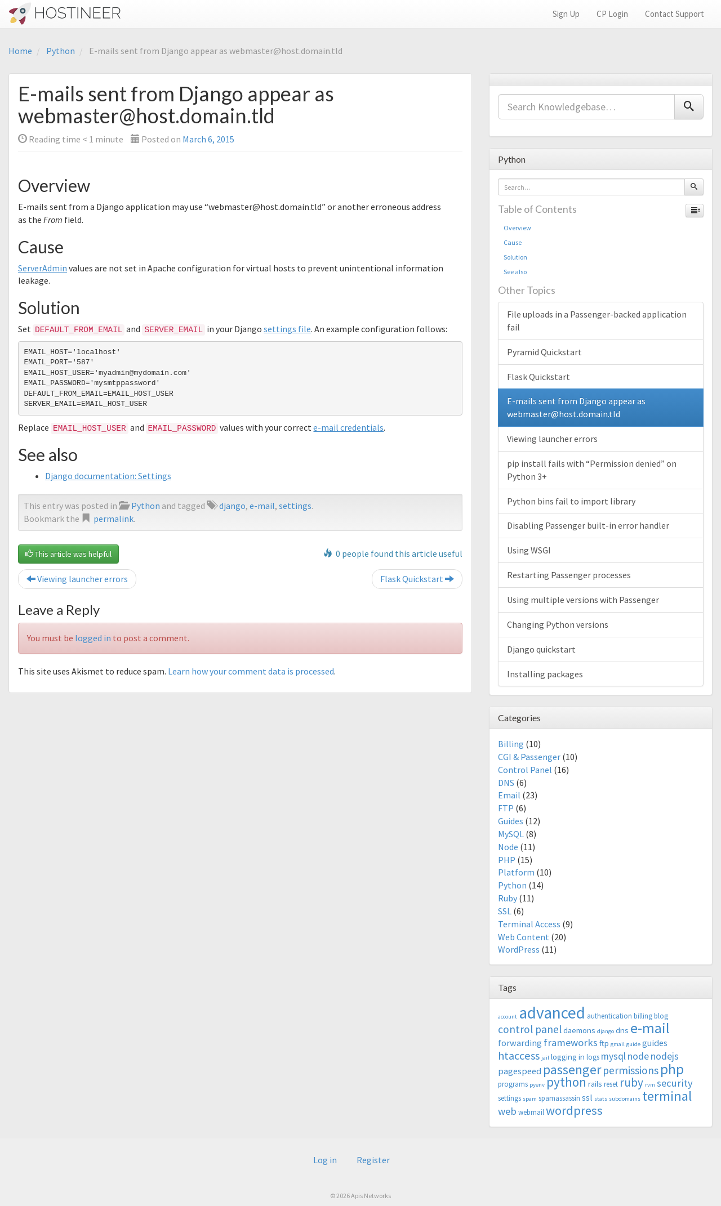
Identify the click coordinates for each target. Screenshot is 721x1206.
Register (373, 1159)
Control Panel (525, 769)
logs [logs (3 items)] (592, 1057)
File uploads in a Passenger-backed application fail (597, 321)
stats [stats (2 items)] (600, 1098)
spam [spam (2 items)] (530, 1098)
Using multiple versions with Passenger (583, 599)
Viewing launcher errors (77, 578)
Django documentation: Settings (108, 475)
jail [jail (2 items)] (545, 1057)
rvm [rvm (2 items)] (650, 1084)
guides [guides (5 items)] (654, 1042)
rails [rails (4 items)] (595, 1083)
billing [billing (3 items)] (643, 1016)
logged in (93, 638)
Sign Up (566, 13)
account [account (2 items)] (507, 1016)
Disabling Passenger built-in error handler (588, 525)
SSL (504, 911)
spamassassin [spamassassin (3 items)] (559, 1098)
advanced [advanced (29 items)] (552, 1012)
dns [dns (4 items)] (622, 1030)
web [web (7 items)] (507, 1111)
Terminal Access (529, 924)
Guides (510, 821)
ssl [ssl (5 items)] (587, 1097)
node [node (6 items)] (638, 1056)
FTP (506, 808)
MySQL (511, 833)
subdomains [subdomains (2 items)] (624, 1098)
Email (509, 795)
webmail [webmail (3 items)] (531, 1112)
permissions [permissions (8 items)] (630, 1070)
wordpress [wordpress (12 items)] (574, 1110)
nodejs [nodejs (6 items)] (665, 1056)
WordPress (519, 949)
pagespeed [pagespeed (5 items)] (519, 1071)
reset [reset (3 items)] (611, 1084)
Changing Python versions (557, 624)
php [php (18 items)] (672, 1069)
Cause (513, 242)
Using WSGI (529, 550)
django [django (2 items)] (605, 1031)
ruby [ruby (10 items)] (631, 1082)
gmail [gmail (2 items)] (618, 1044)
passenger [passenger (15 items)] (572, 1069)
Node (508, 846)
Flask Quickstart (417, 578)
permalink (113, 518)
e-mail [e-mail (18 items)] (650, 1028)
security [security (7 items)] (675, 1083)
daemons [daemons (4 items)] (579, 1030)
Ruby (507, 898)
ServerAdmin (42, 268)
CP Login (612, 13)
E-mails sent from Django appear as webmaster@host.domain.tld (576, 407)
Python (60, 50)
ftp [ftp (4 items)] (604, 1043)
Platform (516, 872)
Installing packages (545, 674)
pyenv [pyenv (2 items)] (537, 1084)
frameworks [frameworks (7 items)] (571, 1042)
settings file (287, 328)
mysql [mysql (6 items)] (613, 1056)
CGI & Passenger (529, 756)
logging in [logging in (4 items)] (568, 1056)
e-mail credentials (348, 427)
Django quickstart (541, 649)
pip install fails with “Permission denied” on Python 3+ (592, 470)
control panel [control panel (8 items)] (530, 1029)
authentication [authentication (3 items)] (609, 1016)
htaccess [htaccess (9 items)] (519, 1055)
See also (515, 271)
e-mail (262, 505)
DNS (506, 782)
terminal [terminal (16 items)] (667, 1096)
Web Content (523, 937)
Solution (515, 257)
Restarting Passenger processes (569, 574)
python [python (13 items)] (566, 1082)
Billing (511, 743)
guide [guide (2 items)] (633, 1044)
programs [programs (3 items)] (513, 1084)
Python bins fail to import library (571, 501)
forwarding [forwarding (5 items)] (520, 1042)
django (232, 505)
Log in (325, 1159)
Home (20, 50)
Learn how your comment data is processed (251, 671)
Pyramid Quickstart (544, 352)
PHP (506, 859)
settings (295, 505)
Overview (517, 228)
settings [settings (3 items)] (509, 1098)
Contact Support (674, 13)
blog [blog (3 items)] (661, 1016)
